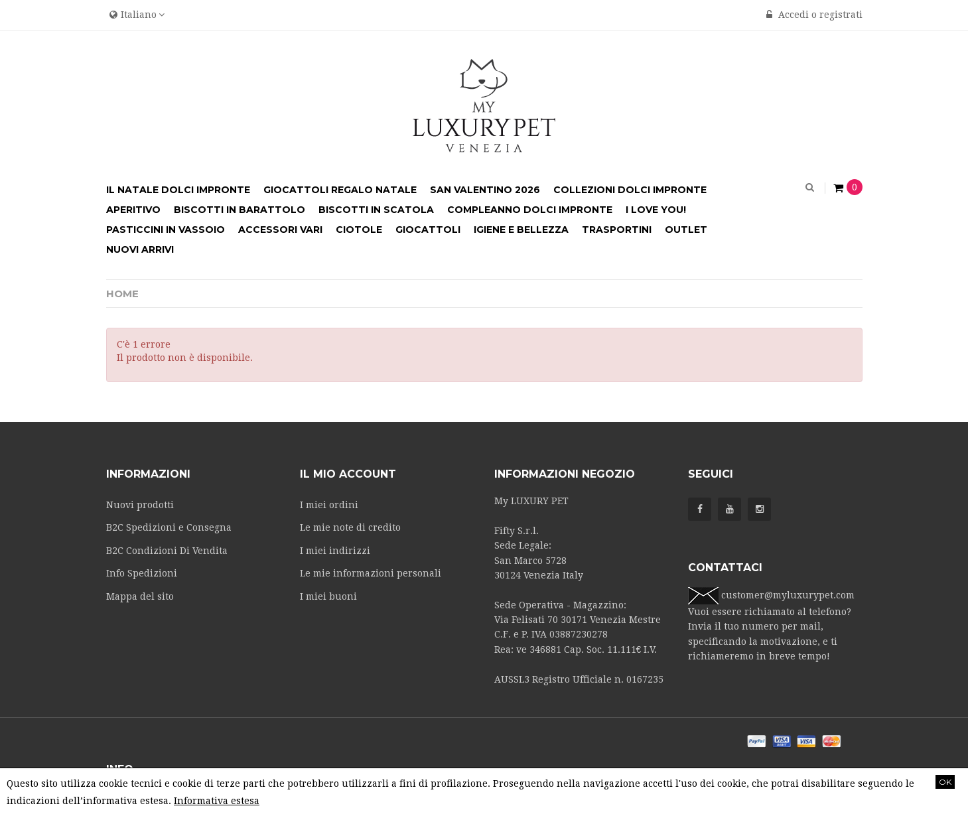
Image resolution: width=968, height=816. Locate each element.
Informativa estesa (216, 800)
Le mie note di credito (350, 527)
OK (945, 782)
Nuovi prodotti (140, 505)
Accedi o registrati (814, 14)
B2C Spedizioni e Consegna (169, 527)
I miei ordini (329, 505)
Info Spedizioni (141, 573)
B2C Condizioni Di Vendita (167, 550)
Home (122, 293)
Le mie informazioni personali (370, 573)
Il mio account (348, 474)
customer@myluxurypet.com (788, 595)
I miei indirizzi (335, 550)
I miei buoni (328, 596)
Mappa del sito (140, 596)
